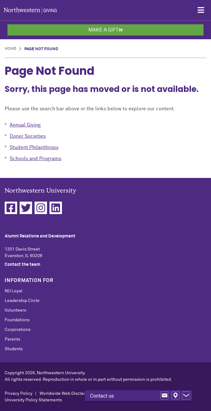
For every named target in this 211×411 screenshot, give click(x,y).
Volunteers (15, 310)
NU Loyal (13, 291)
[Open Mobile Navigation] (201, 10)
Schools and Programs (35, 158)
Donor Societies (28, 136)
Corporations (17, 329)
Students (14, 349)
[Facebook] (11, 208)
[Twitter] (26, 208)
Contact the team (22, 264)
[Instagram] (41, 208)
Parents (12, 339)
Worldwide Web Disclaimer (66, 393)
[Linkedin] (55, 208)
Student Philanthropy (34, 147)
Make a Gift (105, 29)
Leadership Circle (22, 301)
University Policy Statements (33, 400)
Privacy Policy (18, 393)
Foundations (17, 320)
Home (10, 49)
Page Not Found (41, 49)
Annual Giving (25, 124)
